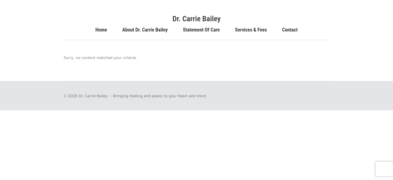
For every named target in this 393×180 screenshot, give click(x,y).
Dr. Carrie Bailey (196, 18)
